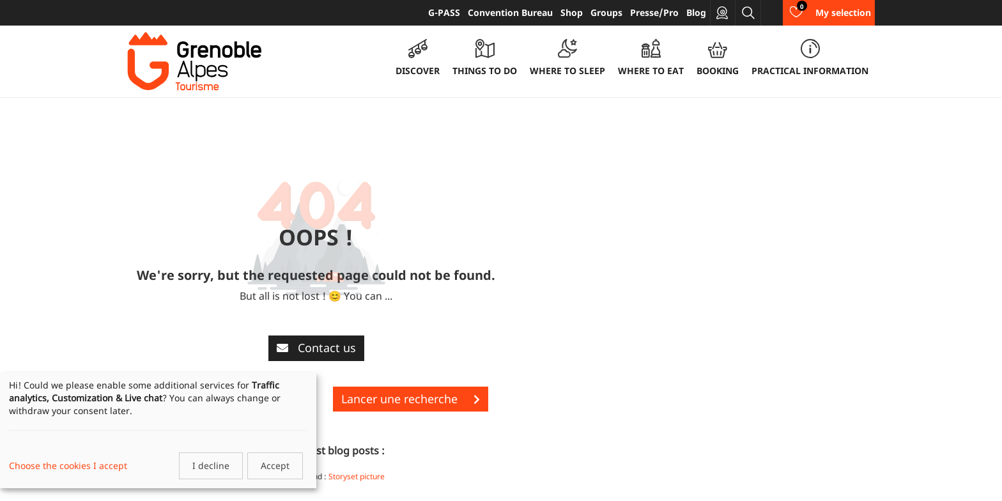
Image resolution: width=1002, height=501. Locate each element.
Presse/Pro (654, 12)
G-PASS (444, 12)
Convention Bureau (510, 12)
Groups (606, 12)
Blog (696, 12)
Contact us (316, 347)
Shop (571, 12)
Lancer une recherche (410, 398)
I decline (210, 465)
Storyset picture (356, 476)
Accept (275, 465)
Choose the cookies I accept (68, 465)
